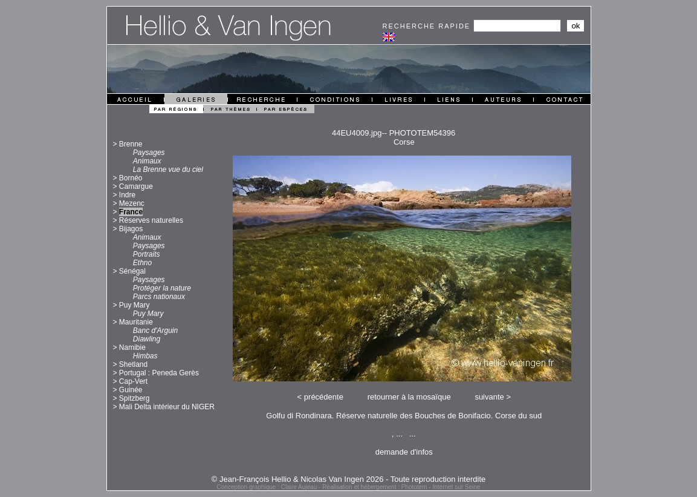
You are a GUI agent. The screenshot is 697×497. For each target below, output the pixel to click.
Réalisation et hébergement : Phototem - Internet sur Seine (401, 487)
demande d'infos (404, 451)
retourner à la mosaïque (409, 396)
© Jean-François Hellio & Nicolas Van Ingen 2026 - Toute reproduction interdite (349, 479)
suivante (489, 396)
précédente (323, 396)
